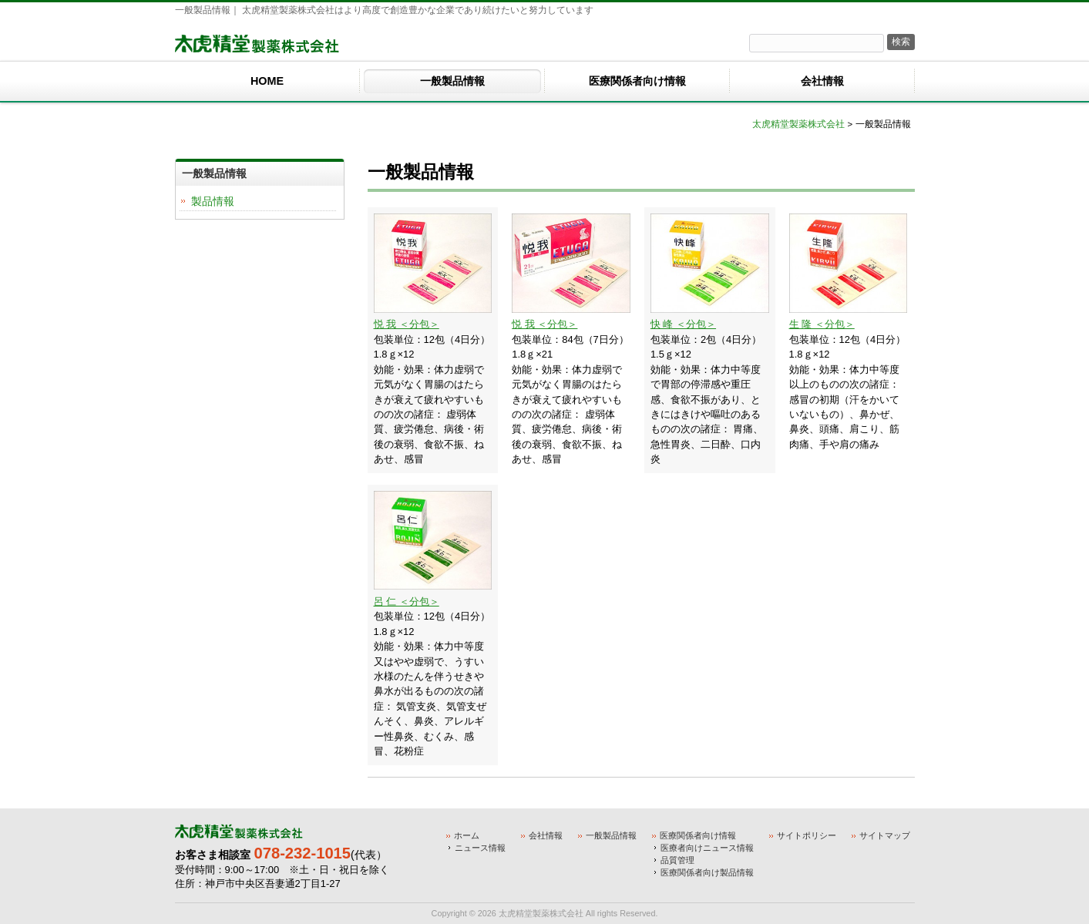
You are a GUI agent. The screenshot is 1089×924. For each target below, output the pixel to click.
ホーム (466, 835)
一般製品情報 (611, 835)
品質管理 (677, 860)
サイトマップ (884, 835)
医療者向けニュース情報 (707, 847)
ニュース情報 (480, 847)
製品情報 (212, 201)
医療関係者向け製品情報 (707, 872)
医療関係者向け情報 (698, 835)
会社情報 (546, 835)
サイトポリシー (806, 835)
